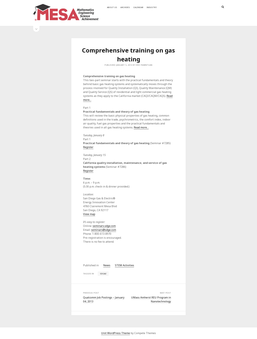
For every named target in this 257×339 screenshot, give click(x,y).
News (106, 265)
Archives (125, 7)
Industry (152, 7)
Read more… (141, 127)
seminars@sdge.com (103, 230)
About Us (112, 7)
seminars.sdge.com (104, 226)
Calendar (138, 7)
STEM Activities (124, 265)
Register (88, 147)
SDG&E (103, 273)
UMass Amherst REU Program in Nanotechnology (151, 299)
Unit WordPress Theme (115, 333)
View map (89, 214)
